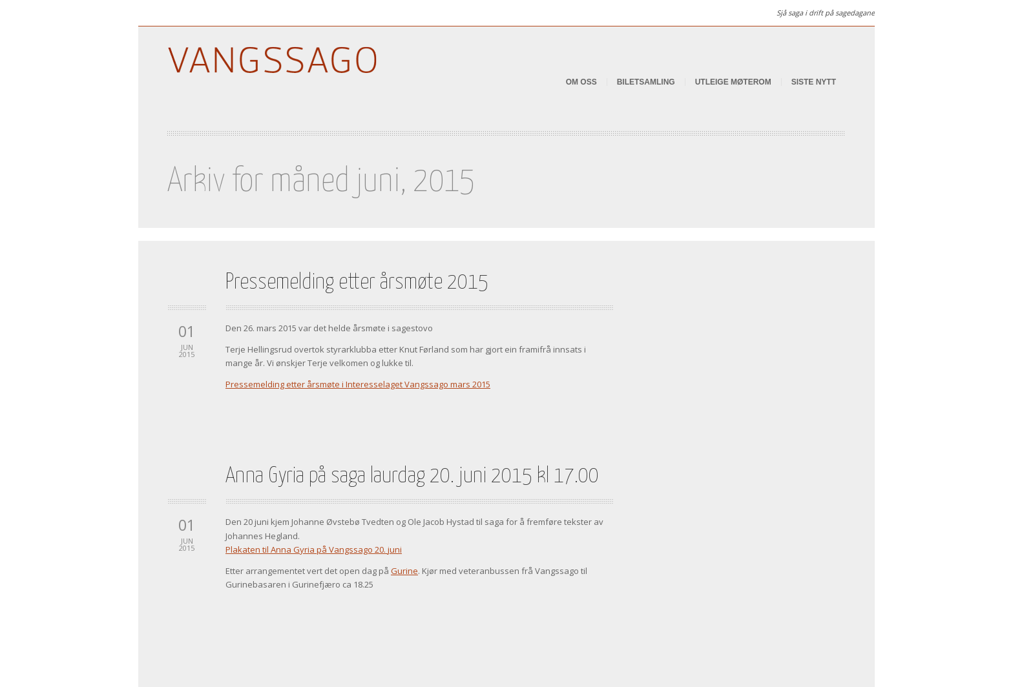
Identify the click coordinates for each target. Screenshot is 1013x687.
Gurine (404, 571)
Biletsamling (646, 82)
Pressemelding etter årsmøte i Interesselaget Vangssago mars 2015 (357, 384)
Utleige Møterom (733, 82)
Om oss (581, 82)
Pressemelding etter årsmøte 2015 (356, 282)
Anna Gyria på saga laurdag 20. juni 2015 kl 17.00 (412, 476)
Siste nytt (813, 82)
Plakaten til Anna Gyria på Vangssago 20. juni (313, 549)
